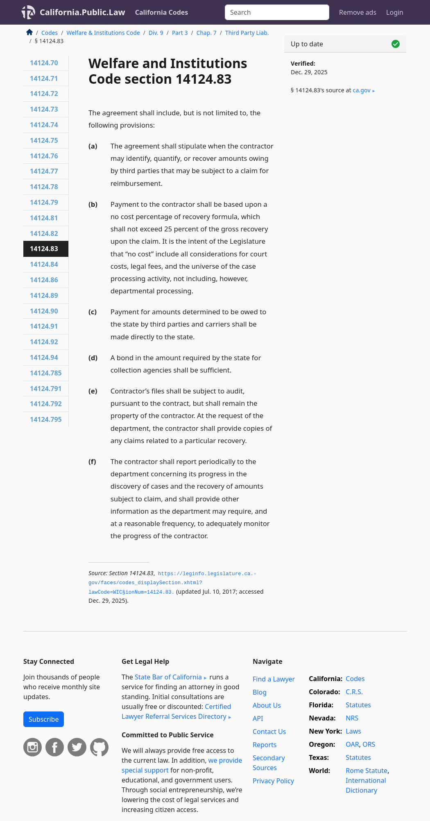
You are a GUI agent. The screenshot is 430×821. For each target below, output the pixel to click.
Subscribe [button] (44, 719)
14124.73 (44, 109)
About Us (267, 705)
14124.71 (44, 78)
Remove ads (357, 12)
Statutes (358, 704)
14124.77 (44, 171)
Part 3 (180, 33)
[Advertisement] (345, 165)
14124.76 (44, 155)
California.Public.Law (82, 12)
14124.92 (44, 341)
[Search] (277, 12)
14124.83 (44, 248)
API (258, 718)
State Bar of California (168, 676)
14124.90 (44, 311)
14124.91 (44, 326)
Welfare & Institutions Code (103, 33)
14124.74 (44, 124)
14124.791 (46, 388)
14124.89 (44, 295)
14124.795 (46, 419)
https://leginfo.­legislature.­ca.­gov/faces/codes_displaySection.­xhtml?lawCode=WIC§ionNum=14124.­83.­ (172, 583)
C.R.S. (354, 691)
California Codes (161, 12)
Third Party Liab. (247, 33)
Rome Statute (366, 770)
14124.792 (46, 403)
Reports (265, 744)
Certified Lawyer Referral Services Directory (176, 711)
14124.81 (44, 217)
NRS (352, 718)
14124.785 (46, 372)
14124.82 (44, 233)
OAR (352, 744)
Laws (353, 731)
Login (394, 12)
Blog (260, 692)
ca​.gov (362, 90)
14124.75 (44, 140)
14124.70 (44, 62)
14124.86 (44, 279)
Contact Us (269, 731)
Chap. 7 (207, 33)
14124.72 (44, 93)
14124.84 (44, 264)
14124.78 (44, 186)
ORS (368, 744)
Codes (49, 33)
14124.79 (44, 202)
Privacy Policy (273, 780)
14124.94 (44, 357)
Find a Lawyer (274, 679)
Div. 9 (156, 33)
